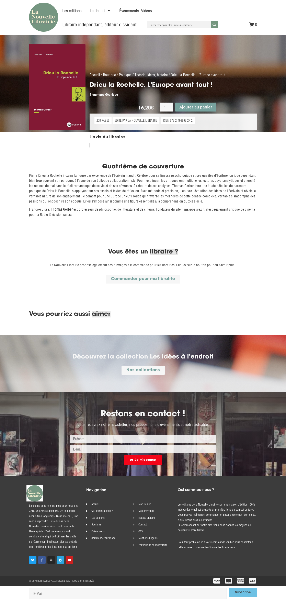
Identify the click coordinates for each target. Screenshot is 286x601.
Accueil (95, 74)
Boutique (109, 74)
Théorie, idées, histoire (151, 74)
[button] (100, 11)
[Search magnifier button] (214, 24)
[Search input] (179, 24)
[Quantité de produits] (166, 107)
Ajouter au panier (195, 106)
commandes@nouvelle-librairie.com (215, 547)
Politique (125, 74)
